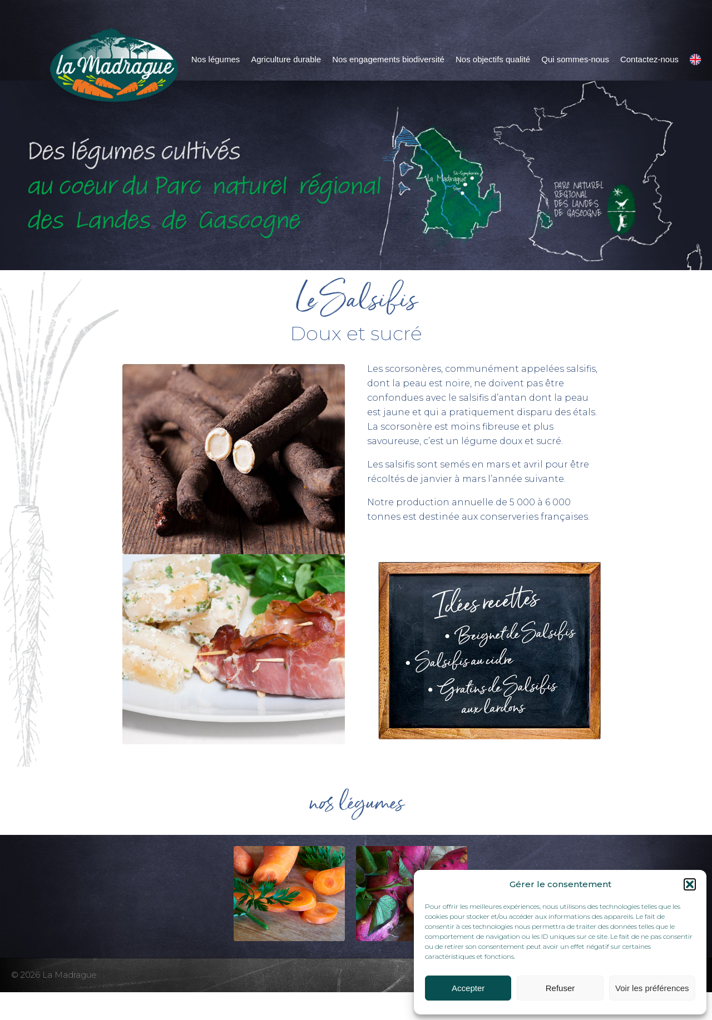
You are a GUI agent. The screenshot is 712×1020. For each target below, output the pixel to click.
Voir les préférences (652, 988)
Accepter (468, 988)
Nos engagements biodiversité (388, 59)
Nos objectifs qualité (493, 59)
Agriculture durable (286, 59)
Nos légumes (215, 59)
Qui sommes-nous (575, 59)
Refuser (560, 988)
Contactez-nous (649, 59)
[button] (689, 884)
